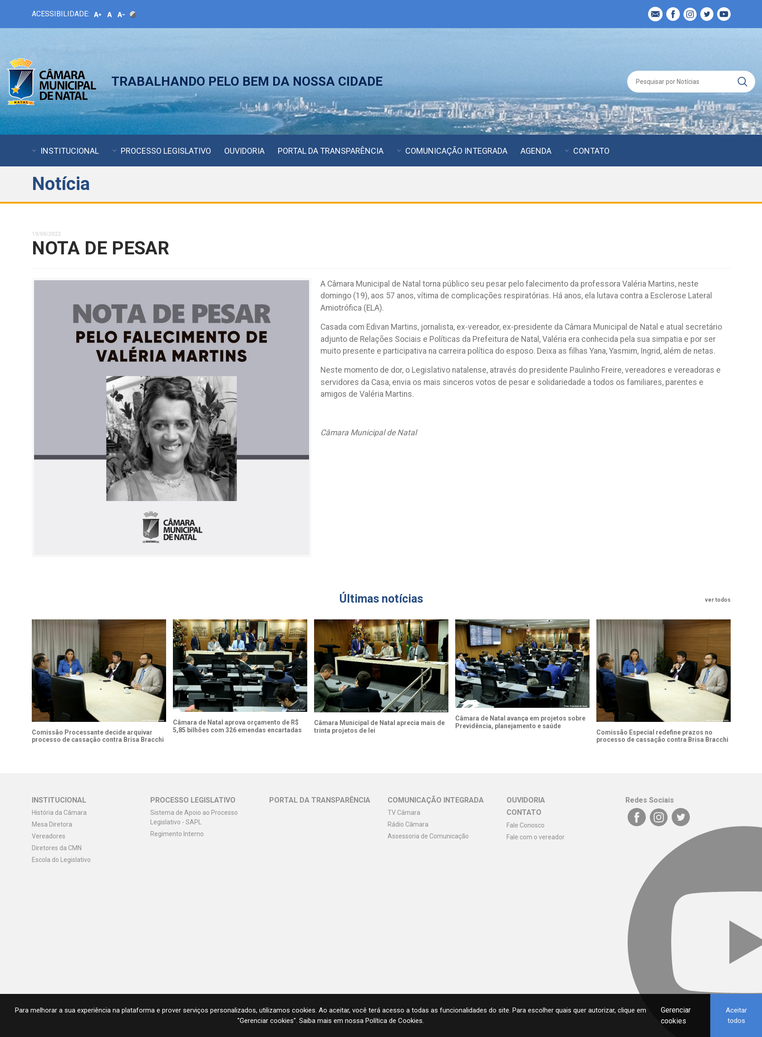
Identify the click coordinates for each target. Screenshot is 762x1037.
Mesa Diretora (52, 824)
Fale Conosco (525, 825)
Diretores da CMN (57, 848)
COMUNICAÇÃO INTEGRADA (456, 151)
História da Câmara (59, 812)
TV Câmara (404, 812)
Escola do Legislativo (61, 859)
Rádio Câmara (408, 824)
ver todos (718, 600)
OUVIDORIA (244, 151)
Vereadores (48, 836)
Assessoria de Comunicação (428, 836)
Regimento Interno (177, 833)
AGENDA (536, 151)
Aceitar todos (736, 1015)
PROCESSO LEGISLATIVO (166, 151)
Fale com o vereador (535, 837)
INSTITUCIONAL (69, 151)
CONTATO (591, 151)
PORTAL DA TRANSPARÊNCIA (330, 151)
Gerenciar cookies (676, 1015)
